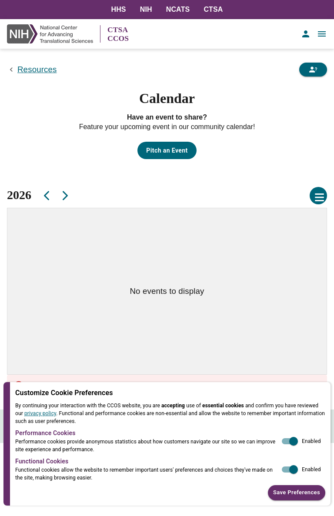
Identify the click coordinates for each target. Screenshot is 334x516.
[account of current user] (305, 34)
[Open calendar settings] (318, 195)
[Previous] (47, 195)
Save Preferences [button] (296, 492)
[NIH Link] (53, 33)
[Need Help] (313, 70)
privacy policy (40, 413)
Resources (37, 69)
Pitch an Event (166, 150)
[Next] (64, 195)
